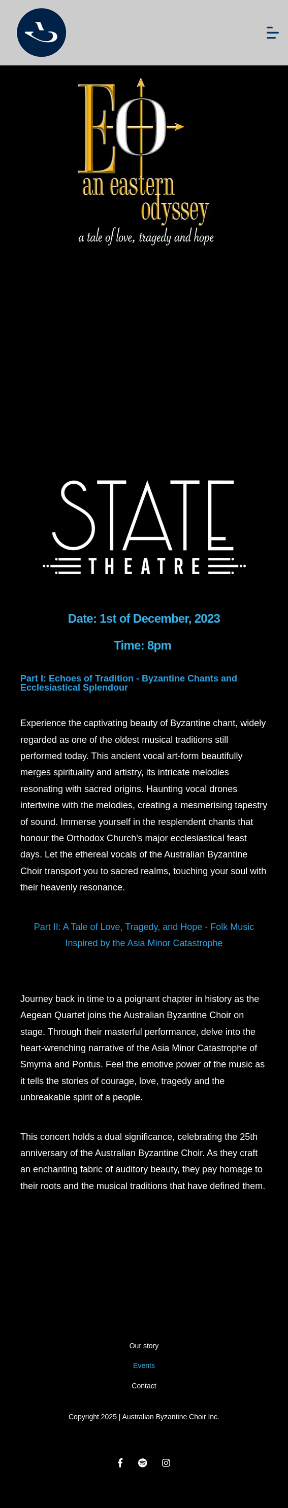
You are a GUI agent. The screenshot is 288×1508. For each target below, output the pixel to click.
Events (144, 1365)
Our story (144, 1346)
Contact (144, 1386)
